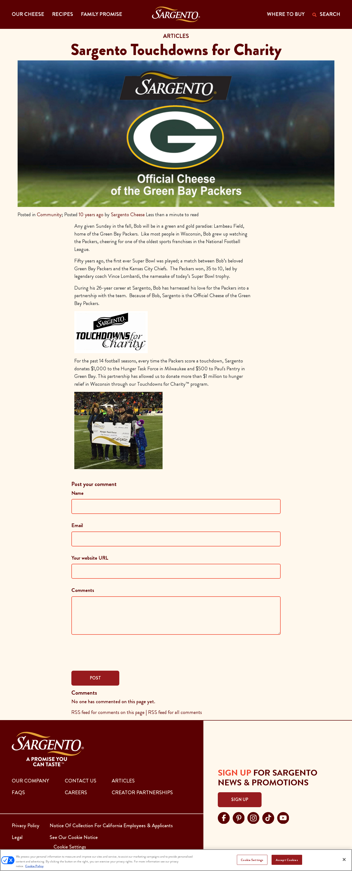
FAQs (18, 792)
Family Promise (101, 14)
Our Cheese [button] (28, 14)
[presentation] (108, 652)
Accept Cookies (287, 859)
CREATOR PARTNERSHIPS (142, 792)
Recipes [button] (62, 14)
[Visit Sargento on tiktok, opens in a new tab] (268, 817)
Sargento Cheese (128, 214)
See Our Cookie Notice (74, 837)
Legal (17, 837)
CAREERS (76, 792)
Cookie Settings (252, 859)
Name (77, 493)
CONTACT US (80, 780)
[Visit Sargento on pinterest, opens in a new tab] (239, 817)
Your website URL (89, 558)
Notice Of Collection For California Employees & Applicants (111, 825)
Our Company (30, 780)
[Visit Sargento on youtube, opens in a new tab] (283, 817)
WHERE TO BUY (286, 14)
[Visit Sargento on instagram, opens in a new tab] (253, 817)
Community (49, 214)
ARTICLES (123, 780)
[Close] (344, 859)
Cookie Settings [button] (70, 846)
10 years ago (91, 214)
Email (77, 525)
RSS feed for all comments (175, 712)
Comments (82, 590)
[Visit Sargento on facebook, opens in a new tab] (224, 817)
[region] (176, 860)
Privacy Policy (25, 825)
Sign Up (239, 799)
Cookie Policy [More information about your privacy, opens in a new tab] (34, 866)
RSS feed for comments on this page (107, 712)
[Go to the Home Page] (176, 14)
